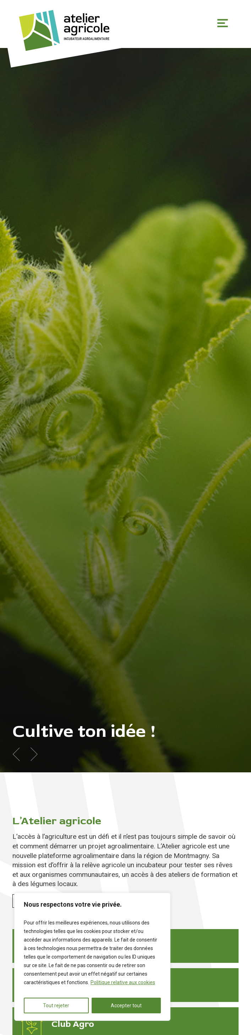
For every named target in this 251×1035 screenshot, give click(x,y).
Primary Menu (222, 23)
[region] (92, 957)
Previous (16, 754)
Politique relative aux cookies (123, 982)
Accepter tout (126, 1005)
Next (33, 754)
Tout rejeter (56, 1005)
